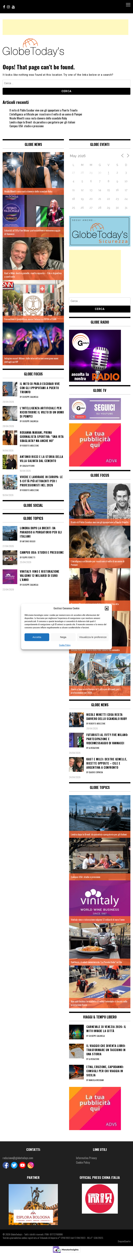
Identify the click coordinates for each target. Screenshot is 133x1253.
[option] (33, 1204)
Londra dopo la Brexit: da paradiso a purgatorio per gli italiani (42, 122)
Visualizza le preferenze (93, 637)
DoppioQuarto (124, 1241)
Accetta (36, 637)
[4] (95, 444)
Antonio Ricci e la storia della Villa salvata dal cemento (95, 650)
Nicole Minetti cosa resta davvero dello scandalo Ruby (38, 118)
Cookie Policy (64, 645)
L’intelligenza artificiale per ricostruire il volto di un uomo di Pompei (46, 114)
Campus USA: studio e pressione (27, 126)
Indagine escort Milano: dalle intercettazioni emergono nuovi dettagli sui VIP (31, 360)
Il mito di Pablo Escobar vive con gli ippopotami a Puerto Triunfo (43, 110)
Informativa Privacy (86, 1158)
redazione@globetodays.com (18, 1158)
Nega (63, 637)
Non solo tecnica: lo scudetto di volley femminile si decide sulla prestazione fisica (99, 1003)
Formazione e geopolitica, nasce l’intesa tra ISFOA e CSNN (30, 319)
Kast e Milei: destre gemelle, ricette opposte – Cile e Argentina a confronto (32, 274)
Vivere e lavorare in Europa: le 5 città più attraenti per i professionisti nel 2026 (95, 690)
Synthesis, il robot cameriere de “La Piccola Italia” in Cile (96, 962)
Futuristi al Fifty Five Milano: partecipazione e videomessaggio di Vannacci (32, 232)
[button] (106, 608)
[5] (95, 1108)
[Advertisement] (65, 27)
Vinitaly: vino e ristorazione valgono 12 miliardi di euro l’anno (98, 919)
